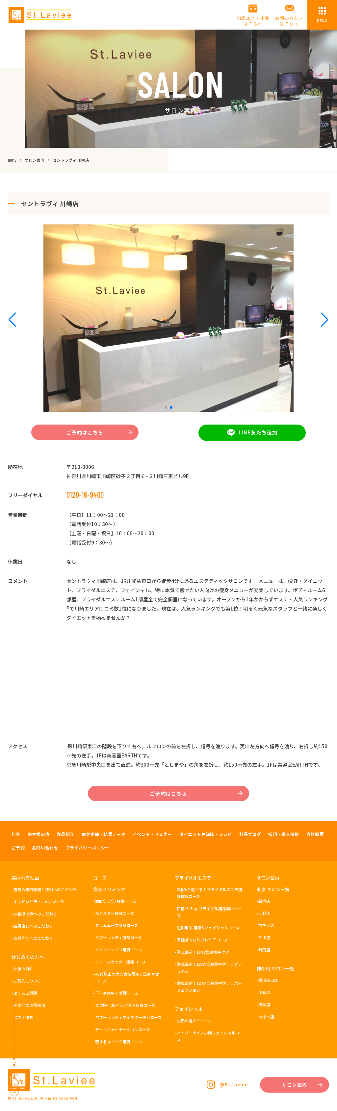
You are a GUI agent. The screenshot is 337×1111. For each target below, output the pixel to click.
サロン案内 (267, 877)
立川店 (264, 937)
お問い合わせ (45, 848)
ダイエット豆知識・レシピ (205, 834)
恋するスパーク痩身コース (118, 1041)
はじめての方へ (28, 957)
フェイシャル (188, 1009)
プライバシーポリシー (87, 848)
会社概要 (315, 834)
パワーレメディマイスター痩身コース (128, 1017)
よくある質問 (25, 993)
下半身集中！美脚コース (116, 993)
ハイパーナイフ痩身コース (118, 949)
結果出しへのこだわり (33, 926)
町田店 (264, 949)
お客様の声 (39, 834)
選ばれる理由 (25, 877)
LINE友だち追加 (252, 432)
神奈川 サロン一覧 (275, 968)
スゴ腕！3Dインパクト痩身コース (125, 1005)
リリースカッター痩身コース (120, 961)
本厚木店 (266, 1016)
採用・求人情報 (283, 834)
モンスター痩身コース (114, 913)
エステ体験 (23, 1017)
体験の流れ (23, 968)
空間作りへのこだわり (33, 938)
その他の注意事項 (29, 1005)
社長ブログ (250, 834)
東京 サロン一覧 (273, 889)
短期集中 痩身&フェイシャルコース (208, 927)
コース (100, 877)
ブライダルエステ (193, 877)
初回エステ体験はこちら (253, 20)
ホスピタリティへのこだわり (39, 901)
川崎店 (264, 992)
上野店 (264, 913)
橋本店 (264, 1004)
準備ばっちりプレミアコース (202, 939)
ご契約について (27, 981)
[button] (166, 407)
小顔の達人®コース (193, 1020)
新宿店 (264, 901)
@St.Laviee (234, 1084)
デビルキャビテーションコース (122, 1029)
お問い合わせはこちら (289, 20)
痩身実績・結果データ (103, 834)
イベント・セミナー (152, 834)
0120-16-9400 (85, 494)
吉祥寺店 (266, 925)
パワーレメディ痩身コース (118, 937)
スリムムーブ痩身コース (116, 925)
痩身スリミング (109, 889)
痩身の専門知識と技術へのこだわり (45, 889)
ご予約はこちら (99, 432)
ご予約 (18, 848)
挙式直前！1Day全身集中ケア (203, 952)
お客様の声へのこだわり (35, 913)
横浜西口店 (268, 980)
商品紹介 (65, 834)
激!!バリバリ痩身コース (115, 901)
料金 (16, 834)
